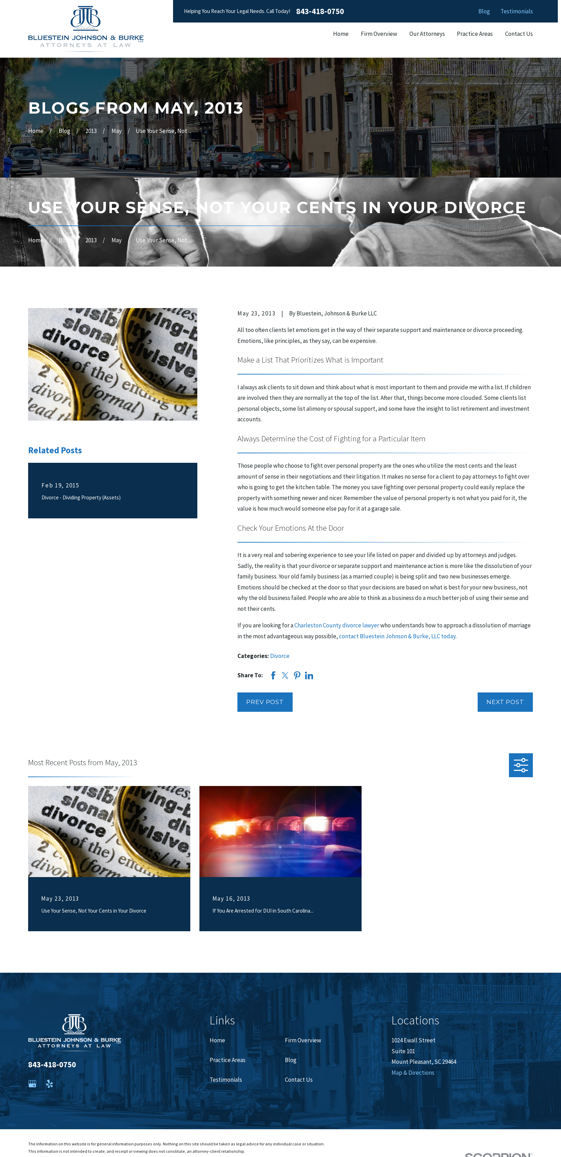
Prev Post (265, 701)
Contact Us (299, 1080)
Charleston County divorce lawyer (336, 625)
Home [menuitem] (341, 34)
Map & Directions (412, 1072)
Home (217, 1040)
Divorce (279, 656)
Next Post (505, 701)
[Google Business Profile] (32, 1084)
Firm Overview (303, 1040)
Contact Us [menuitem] (519, 34)
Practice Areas (228, 1060)
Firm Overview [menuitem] (379, 34)
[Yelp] (49, 1084)
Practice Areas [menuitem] (475, 34)
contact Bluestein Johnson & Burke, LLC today (397, 636)
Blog (484, 11)
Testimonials (517, 11)
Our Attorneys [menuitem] (427, 34)
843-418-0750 (320, 11)
